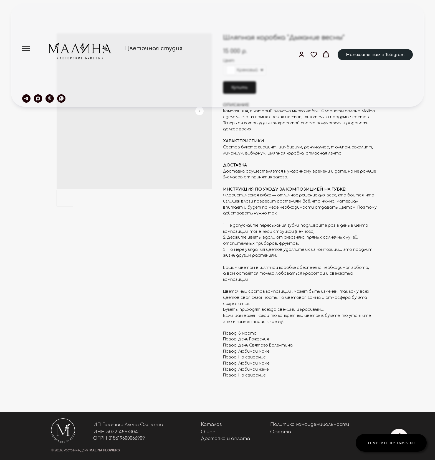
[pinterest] (49, 98)
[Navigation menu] (26, 48)
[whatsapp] (61, 98)
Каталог (211, 424)
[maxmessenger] (38, 98)
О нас (208, 431)
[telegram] (26, 98)
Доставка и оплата (225, 438)
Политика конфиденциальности (309, 424)
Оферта (280, 431)
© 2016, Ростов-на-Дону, (85, 450)
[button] (301, 54)
